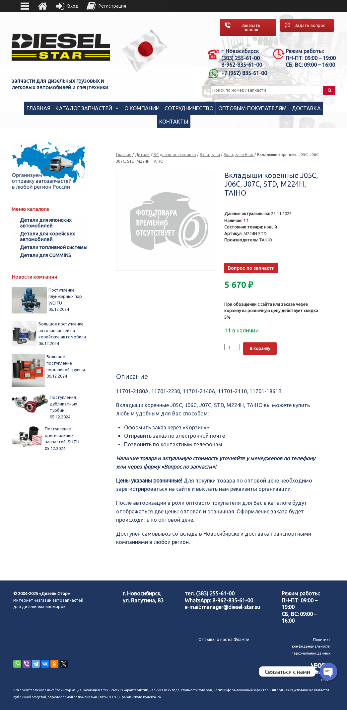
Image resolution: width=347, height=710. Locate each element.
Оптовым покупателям (252, 108)
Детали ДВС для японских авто (165, 154)
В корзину (260, 348)
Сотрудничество (189, 108)
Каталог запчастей (83, 108)
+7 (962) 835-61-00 (244, 73)
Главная (38, 108)
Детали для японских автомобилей (46, 222)
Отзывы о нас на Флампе (223, 639)
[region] (144, 50)
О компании (142, 108)
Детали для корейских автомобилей (47, 236)
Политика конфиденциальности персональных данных (311, 646)
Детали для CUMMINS (45, 255)
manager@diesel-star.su (231, 607)
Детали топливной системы (53, 247)
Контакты (173, 122)
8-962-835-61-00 (232, 600)
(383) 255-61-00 (215, 593)
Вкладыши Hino (238, 154)
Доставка (306, 108)
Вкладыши (210, 154)
